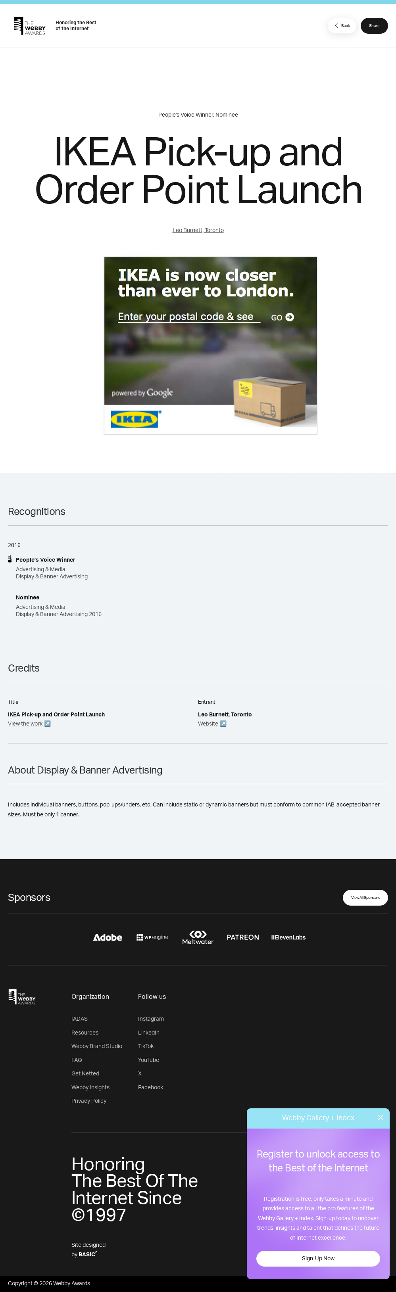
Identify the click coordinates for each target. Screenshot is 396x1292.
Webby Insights (90, 1087)
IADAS (79, 1019)
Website (208, 724)
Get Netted (85, 1074)
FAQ (76, 1060)
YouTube (148, 1060)
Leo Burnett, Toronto (198, 230)
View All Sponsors (365, 898)
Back (341, 25)
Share (374, 26)
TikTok (146, 1046)
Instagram (151, 1019)
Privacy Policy (88, 1101)
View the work (25, 724)
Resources (84, 1033)
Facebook (150, 1087)
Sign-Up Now (318, 1258)
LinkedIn (149, 1033)
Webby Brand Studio (96, 1046)
